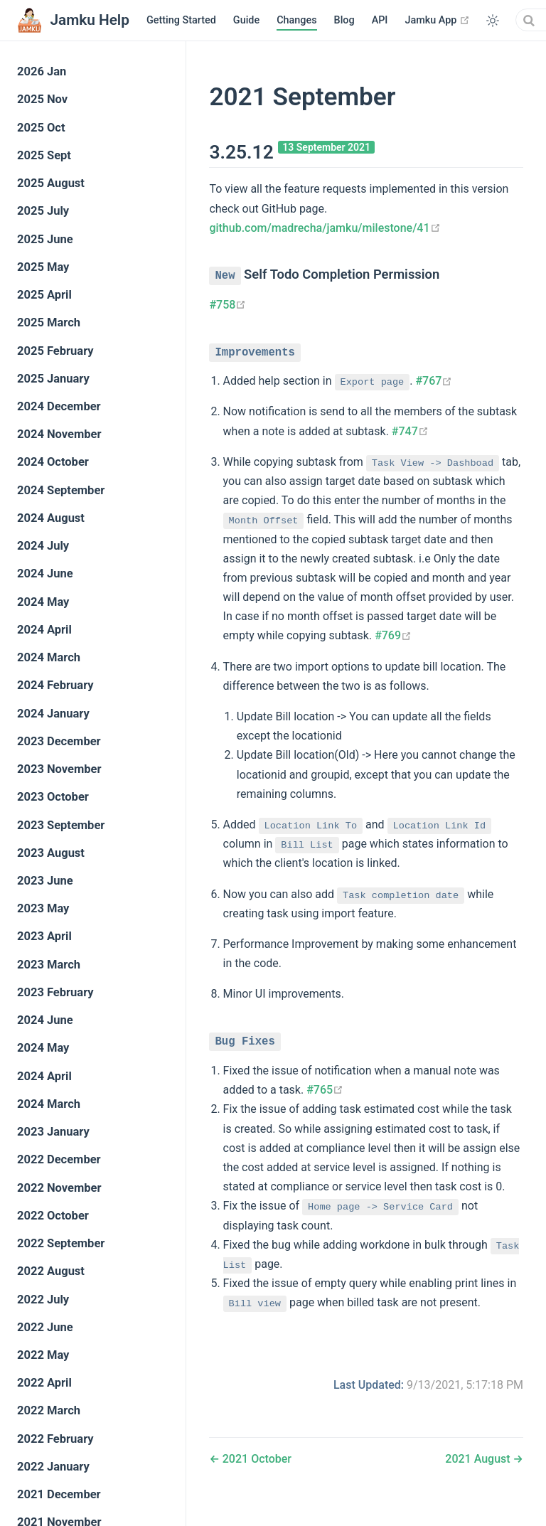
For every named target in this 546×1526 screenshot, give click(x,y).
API (380, 20)
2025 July (43, 211)
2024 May (43, 602)
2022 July (43, 1299)
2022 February (55, 1439)
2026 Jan (41, 71)
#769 (393, 633)
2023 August (51, 853)
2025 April (44, 295)
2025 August (51, 183)
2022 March (48, 1410)
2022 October (53, 1215)
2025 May (43, 267)
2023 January (53, 1131)
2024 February (55, 685)
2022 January (53, 1466)
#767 (433, 378)
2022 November (59, 1188)
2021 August (479, 1456)
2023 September (61, 825)
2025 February (55, 351)
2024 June (45, 573)
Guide (246, 20)
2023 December (59, 741)
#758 (227, 303)
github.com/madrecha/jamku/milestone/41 (324, 228)
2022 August (51, 1271)
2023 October (53, 797)
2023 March (48, 964)
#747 (410, 429)
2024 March (48, 657)
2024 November (59, 434)
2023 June (45, 880)
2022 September (61, 1243)
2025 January (53, 378)
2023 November (59, 769)
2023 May (43, 908)
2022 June (45, 1327)
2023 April (44, 936)
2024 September (61, 490)
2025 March (48, 322)
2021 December (59, 1494)
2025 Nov (42, 99)
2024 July (43, 546)
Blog (344, 20)
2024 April (44, 629)
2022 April (44, 1382)
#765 (324, 1087)
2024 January (53, 713)
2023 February (55, 992)
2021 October (255, 1456)
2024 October (53, 462)
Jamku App (437, 20)
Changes (296, 20)
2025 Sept (44, 155)
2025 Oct (41, 127)
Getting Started (181, 20)
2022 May (43, 1355)
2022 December (59, 1159)
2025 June (45, 239)
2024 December (59, 406)
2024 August (51, 518)
